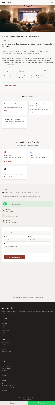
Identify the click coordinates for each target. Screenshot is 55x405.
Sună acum (13, 403)
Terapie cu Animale (6, 366)
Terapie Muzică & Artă (7, 364)
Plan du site (4, 375)
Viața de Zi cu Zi (5, 330)
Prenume (6, 230)
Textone (31, 399)
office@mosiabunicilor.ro (12, 217)
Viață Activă (4, 370)
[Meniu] (52, 2)
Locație (3, 332)
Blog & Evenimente (6, 342)
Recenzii (4, 349)
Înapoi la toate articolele (9, 85)
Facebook (5, 390)
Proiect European (6, 373)
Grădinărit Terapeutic (7, 368)
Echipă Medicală (5, 345)
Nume (29, 230)
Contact (3, 334)
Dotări (3, 325)
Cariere (3, 354)
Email (5, 237)
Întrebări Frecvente (6, 351)
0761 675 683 (9, 211)
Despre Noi (4, 323)
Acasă (3, 36)
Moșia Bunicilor (7, 2)
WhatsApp (41, 403)
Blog (7, 36)
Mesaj (5, 244)
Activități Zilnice (5, 328)
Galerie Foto (4, 347)
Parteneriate (5, 356)
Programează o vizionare (14, 257)
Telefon (30, 237)
